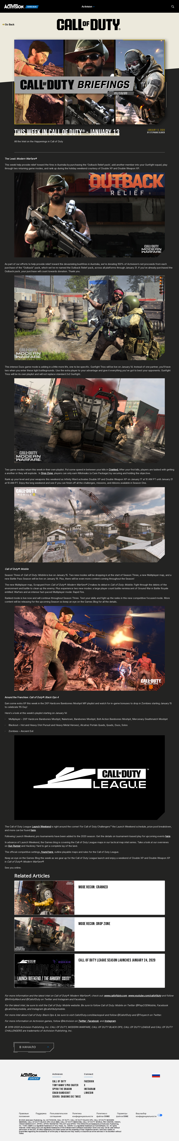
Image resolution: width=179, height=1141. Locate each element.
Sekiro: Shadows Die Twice (66, 1096)
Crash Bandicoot (61, 1093)
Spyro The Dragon (62, 1089)
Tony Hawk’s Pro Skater (65, 1085)
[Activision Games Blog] (21, 7)
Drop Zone (47, 473)
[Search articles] (172, 6)
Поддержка (41, 1113)
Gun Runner (14, 845)
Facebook (89, 1081)
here (33, 830)
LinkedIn (88, 1093)
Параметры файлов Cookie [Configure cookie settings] (122, 1115)
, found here (46, 851)
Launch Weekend (41, 826)
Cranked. (114, 469)
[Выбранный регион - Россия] (156, 1075)
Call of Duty (59, 1081)
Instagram (89, 1089)
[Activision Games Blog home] (30, 1076)
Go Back (8, 24)
